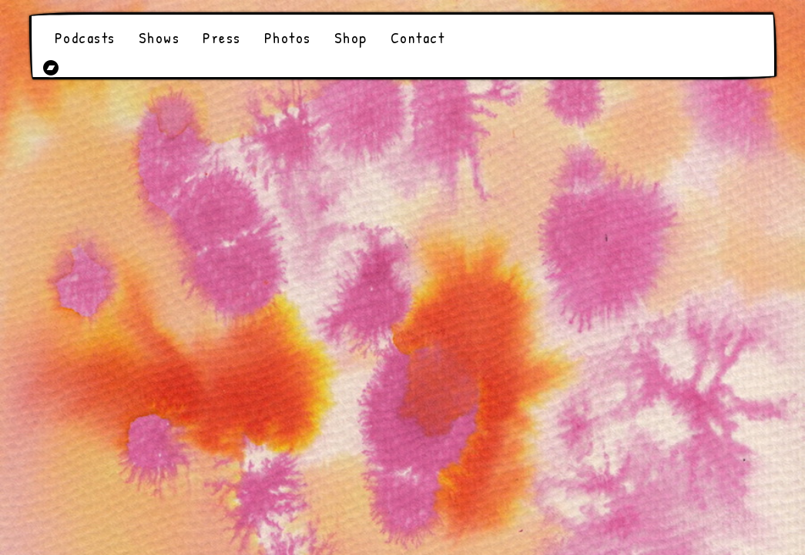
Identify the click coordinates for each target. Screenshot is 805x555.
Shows (159, 37)
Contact (418, 37)
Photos (287, 37)
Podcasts (85, 37)
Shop (350, 37)
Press (222, 37)
